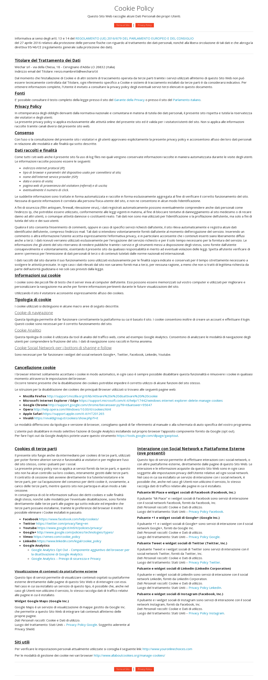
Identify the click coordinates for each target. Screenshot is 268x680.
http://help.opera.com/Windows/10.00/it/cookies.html (72, 409)
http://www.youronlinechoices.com (167, 649)
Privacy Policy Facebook (206, 511)
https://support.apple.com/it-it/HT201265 (73, 414)
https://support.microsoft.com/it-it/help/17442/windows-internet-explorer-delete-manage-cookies (151, 400)
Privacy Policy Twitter (204, 562)
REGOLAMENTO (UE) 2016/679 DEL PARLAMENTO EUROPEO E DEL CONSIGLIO (134, 38)
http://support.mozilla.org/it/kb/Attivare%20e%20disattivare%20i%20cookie (102, 396)
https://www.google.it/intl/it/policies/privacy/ (69, 528)
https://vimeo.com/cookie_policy (57, 536)
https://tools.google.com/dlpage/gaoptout (147, 435)
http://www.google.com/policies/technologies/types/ (75, 532)
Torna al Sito (122, 25)
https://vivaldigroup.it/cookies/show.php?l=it (66, 418)
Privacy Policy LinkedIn (205, 587)
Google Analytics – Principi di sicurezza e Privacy (66, 558)
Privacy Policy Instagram (206, 613)
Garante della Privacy (129, 100)
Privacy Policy (145, 25)
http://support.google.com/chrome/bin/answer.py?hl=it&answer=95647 (100, 405)
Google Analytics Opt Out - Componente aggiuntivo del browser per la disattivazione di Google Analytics (80, 552)
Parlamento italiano (187, 100)
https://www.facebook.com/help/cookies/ (69, 519)
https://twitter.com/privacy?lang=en (62, 523)
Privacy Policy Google (81, 624)
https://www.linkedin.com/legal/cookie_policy (69, 541)
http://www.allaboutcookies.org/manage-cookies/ (129, 655)
